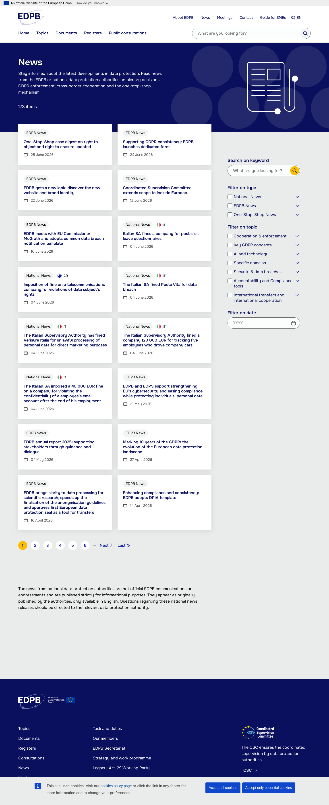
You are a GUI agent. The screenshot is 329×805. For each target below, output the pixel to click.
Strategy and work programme (122, 758)
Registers (93, 33)
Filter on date (242, 313)
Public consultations (128, 33)
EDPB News (245, 205)
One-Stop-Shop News (255, 214)
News (205, 17)
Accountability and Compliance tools (263, 283)
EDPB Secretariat (109, 748)
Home (23, 33)
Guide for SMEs (273, 17)
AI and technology (251, 254)
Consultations (31, 758)
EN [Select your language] (299, 17)
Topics (42, 33)
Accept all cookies (223, 788)
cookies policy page (116, 786)
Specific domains (250, 262)
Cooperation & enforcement (260, 236)
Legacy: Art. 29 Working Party (121, 767)
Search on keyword (248, 160)
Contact (246, 17)
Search (305, 33)
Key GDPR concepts (253, 245)
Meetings (224, 17)
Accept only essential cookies (268, 788)
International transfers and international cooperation (259, 298)
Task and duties (107, 728)
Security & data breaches (257, 271)
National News (247, 196)
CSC (247, 770)
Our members (105, 738)
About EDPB (183, 17)
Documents (66, 33)
